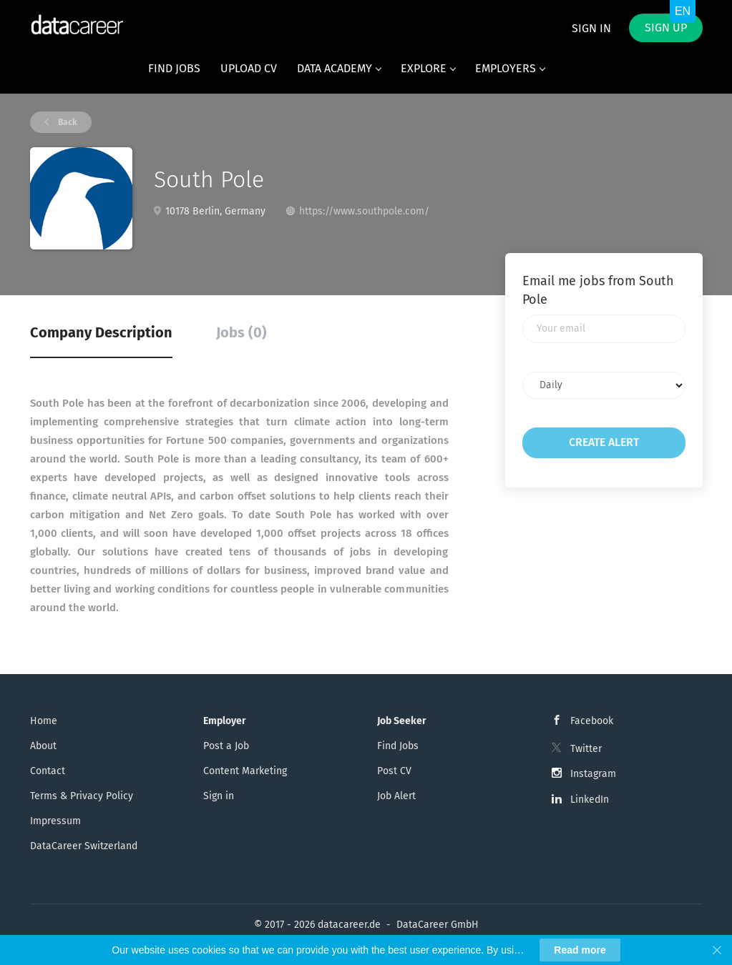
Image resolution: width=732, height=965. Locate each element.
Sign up (666, 27)
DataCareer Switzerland (83, 846)
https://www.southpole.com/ (364, 211)
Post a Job (226, 746)
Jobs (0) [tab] (241, 332)
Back (66, 122)
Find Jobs (398, 746)
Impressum (55, 821)
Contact (47, 771)
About (43, 746)
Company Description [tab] (101, 332)
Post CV (394, 771)
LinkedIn (589, 799)
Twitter (586, 749)
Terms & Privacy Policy (81, 796)
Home (43, 721)
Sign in (591, 28)
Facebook (591, 721)
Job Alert (396, 796)
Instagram (593, 774)
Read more (579, 950)
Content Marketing (245, 771)
